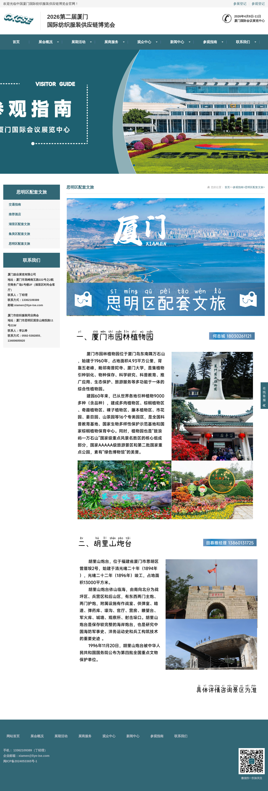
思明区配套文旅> (255, 187)
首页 (16, 42)
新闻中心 (177, 42)
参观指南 (210, 42)
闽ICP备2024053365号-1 (20, 761)
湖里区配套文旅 (19, 224)
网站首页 (13, 736)
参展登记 (239, 3)
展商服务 (111, 42)
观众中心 (144, 42)
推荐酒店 (15, 214)
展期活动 (78, 42)
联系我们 (243, 42)
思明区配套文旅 (19, 243)
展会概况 (46, 42)
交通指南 (15, 204)
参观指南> (239, 187)
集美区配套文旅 (19, 234)
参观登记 (258, 3)
